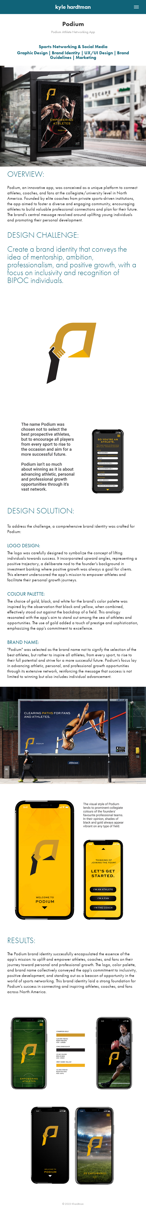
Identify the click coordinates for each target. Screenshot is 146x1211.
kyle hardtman (73, 7)
